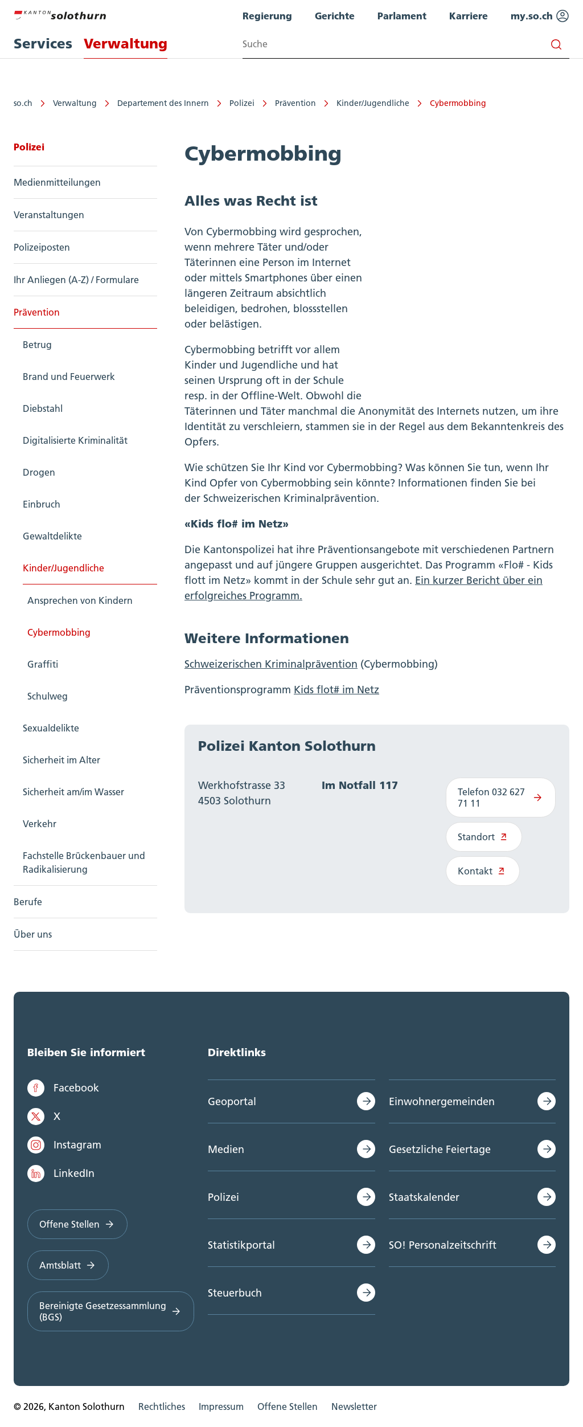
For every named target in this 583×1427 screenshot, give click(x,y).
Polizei (241, 103)
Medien (226, 1149)
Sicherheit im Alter (61, 760)
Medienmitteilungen (57, 182)
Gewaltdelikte (52, 536)
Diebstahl (43, 408)
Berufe (28, 901)
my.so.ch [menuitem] (540, 16)
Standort (484, 837)
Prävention (295, 103)
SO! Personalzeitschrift (442, 1245)
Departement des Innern (163, 103)
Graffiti (42, 664)
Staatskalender (424, 1197)
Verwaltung (75, 103)
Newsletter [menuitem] (354, 1406)
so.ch (23, 103)
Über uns (33, 934)
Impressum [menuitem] (221, 1406)
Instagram (64, 1145)
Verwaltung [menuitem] (125, 43)
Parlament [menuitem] (401, 16)
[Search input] (406, 44)
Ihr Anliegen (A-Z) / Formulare (76, 279)
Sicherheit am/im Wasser (73, 792)
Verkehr (39, 823)
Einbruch (41, 504)
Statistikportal (241, 1245)
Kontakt (483, 871)
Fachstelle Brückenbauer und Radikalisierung (84, 862)
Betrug (37, 344)
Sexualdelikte (51, 728)
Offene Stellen (77, 1224)
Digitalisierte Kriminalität (75, 440)
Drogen (39, 472)
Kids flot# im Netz (336, 689)
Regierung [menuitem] (267, 16)
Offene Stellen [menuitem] (287, 1406)
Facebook (63, 1088)
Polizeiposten (42, 247)
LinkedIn (61, 1173)
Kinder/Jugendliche (372, 103)
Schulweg (47, 696)
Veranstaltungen (49, 214)
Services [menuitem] (43, 43)
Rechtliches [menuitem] (161, 1406)
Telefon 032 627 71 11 (501, 797)
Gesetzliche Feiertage (440, 1149)
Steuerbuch (235, 1292)
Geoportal (232, 1101)
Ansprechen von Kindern (80, 600)
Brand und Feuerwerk (69, 376)
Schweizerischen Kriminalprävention (271, 663)
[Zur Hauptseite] (60, 13)
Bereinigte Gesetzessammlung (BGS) (110, 1311)
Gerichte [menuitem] (335, 16)
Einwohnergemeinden (442, 1101)
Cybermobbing (458, 103)
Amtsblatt (68, 1265)
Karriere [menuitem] (468, 16)
